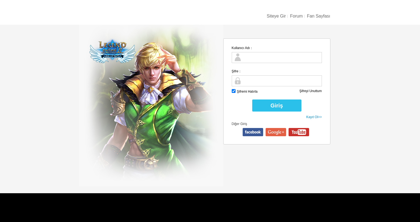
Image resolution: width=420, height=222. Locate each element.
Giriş (277, 106)
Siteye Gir (276, 16)
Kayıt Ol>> (314, 117)
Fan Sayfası (318, 16)
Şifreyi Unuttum (310, 91)
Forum (296, 16)
